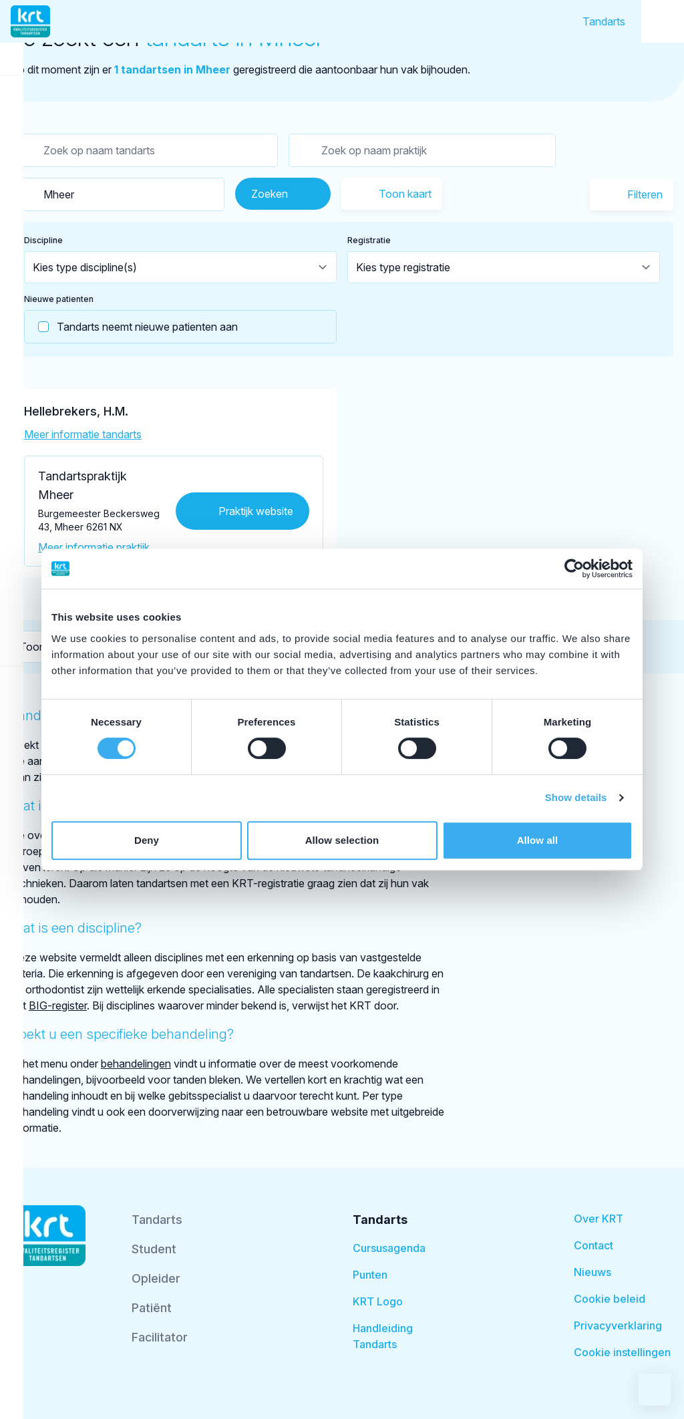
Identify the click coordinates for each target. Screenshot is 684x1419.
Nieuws (592, 1272)
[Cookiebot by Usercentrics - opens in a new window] (574, 569)
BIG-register (58, 1005)
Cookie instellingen (622, 1352)
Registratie (369, 240)
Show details (576, 797)
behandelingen (136, 1063)
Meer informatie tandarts (83, 434)
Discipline (43, 240)
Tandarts (603, 21)
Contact (593, 1245)
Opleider (156, 1278)
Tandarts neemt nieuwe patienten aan (131, 327)
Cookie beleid (609, 1298)
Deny (146, 840)
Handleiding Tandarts (383, 1336)
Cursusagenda (389, 1248)
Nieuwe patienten (59, 299)
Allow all (537, 840)
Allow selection (342, 840)
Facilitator (160, 1337)
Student (154, 1249)
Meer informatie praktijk (94, 547)
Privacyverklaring (618, 1325)
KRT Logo (378, 1301)
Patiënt (152, 1308)
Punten (370, 1274)
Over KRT (598, 1218)
